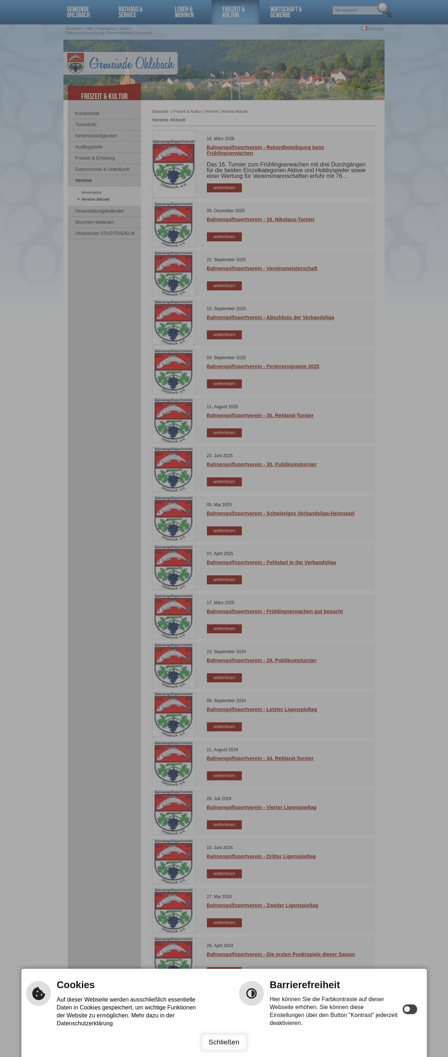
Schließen (224, 1042)
